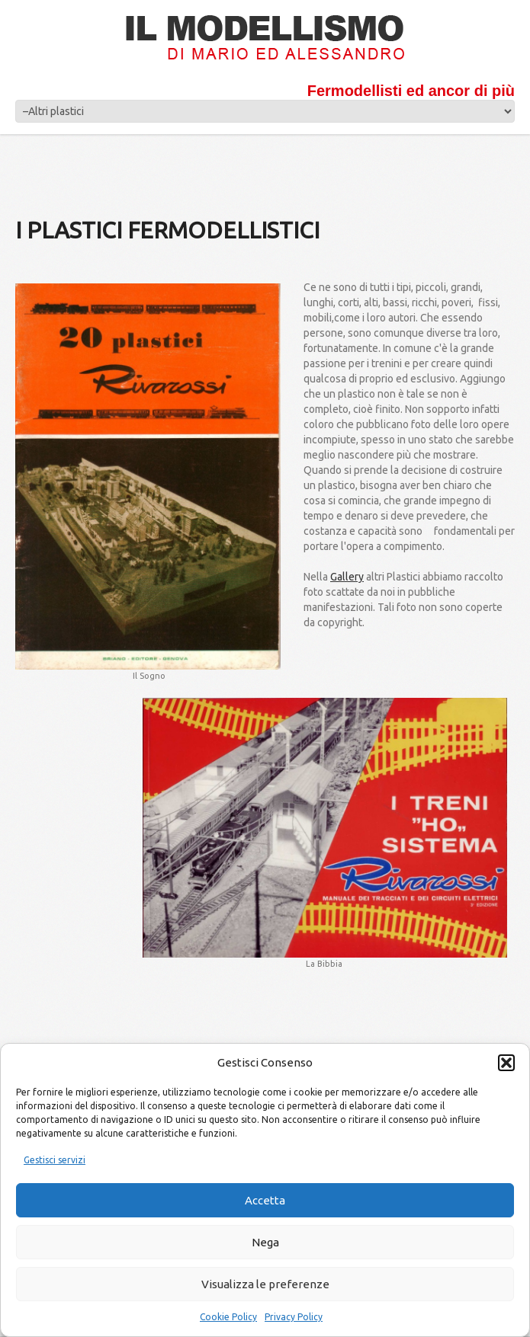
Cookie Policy (228, 1317)
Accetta (265, 1200)
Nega (265, 1242)
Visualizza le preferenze (265, 1284)
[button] (506, 1062)
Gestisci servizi (54, 1160)
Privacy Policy (294, 1317)
